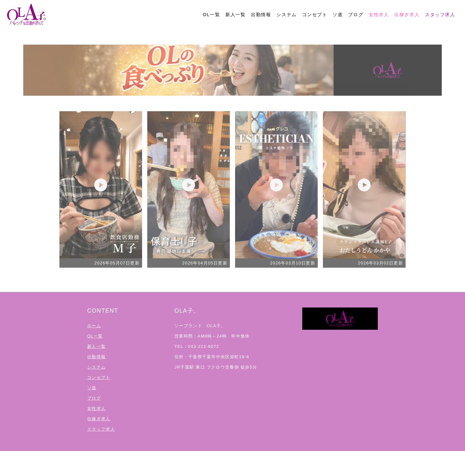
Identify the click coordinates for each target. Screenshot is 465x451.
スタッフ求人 (440, 14)
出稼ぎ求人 (406, 14)
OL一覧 (211, 14)
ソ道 (338, 14)
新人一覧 (235, 14)
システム (286, 14)
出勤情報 (261, 14)
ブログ (355, 14)
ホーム (94, 325)
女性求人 (379, 14)
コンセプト (314, 14)
